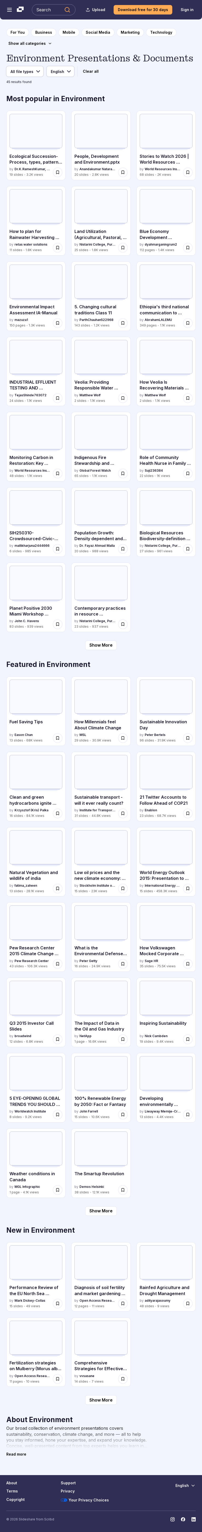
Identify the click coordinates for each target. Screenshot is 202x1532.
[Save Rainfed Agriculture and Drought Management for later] (188, 1303)
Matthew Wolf (89, 395)
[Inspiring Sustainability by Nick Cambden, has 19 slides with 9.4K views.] (166, 1012)
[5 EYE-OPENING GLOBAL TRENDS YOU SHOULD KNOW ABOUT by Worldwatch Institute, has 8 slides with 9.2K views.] (35, 1087)
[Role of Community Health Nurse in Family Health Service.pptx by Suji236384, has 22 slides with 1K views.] (166, 446)
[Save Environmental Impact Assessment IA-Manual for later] (57, 323)
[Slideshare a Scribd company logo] (20, 10)
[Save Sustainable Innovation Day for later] (188, 738)
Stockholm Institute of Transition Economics (97, 885)
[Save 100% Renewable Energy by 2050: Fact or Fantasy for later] (123, 1114)
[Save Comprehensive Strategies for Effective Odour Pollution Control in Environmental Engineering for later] (123, 1379)
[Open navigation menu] (9, 10)
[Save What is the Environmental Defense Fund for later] (123, 964)
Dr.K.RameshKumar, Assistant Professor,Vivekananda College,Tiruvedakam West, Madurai (32, 169)
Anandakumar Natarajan (97, 169)
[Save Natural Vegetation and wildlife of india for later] (57, 888)
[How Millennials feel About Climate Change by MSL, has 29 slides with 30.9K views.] (100, 711)
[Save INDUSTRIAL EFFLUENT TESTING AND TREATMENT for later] (57, 398)
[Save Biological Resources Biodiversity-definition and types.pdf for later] (188, 549)
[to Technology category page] (161, 32)
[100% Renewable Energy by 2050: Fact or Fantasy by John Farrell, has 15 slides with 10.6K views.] (100, 1087)
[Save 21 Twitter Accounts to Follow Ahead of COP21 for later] (188, 813)
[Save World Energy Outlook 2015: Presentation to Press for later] (188, 888)
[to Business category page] (43, 32)
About (11, 1483)
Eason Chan (23, 735)
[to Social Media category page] (98, 32)
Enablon (151, 810)
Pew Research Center (31, 961)
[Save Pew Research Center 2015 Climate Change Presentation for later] (57, 964)
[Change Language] (185, 1485)
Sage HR (151, 961)
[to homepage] (17, 32)
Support (68, 1483)
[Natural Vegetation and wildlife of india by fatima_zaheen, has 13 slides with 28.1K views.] (35, 862)
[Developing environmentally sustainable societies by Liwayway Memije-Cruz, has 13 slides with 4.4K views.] (166, 1087)
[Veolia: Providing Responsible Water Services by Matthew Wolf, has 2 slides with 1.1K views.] (100, 371)
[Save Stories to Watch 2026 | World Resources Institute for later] (188, 172)
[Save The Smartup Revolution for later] (123, 1190)
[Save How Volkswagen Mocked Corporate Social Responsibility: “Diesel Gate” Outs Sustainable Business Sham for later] (188, 964)
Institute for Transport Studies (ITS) (97, 810)
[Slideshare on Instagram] (172, 1519)
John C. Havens (26, 621)
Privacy (68, 1491)
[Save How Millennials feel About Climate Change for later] (123, 738)
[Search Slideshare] (53, 9)
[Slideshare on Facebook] (183, 1519)
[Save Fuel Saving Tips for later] (57, 738)
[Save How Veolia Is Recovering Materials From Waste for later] (188, 398)
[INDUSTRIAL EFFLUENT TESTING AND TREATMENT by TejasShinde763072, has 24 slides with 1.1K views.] (35, 371)
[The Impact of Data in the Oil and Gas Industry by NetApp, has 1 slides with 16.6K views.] (100, 1012)
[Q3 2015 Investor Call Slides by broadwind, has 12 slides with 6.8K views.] (35, 1012)
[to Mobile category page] (68, 32)
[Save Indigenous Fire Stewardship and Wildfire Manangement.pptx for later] (123, 473)
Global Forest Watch (95, 470)
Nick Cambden (156, 1036)
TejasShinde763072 (30, 395)
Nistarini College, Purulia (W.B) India (97, 244)
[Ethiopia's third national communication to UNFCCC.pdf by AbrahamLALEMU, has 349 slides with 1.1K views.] (166, 296)
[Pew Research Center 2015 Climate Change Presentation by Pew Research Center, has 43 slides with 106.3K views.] (35, 937)
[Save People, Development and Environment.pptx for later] (123, 172)
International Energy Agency (163, 885)
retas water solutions (30, 244)
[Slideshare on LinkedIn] (193, 1519)
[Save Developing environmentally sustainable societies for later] (188, 1114)
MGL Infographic (27, 1187)
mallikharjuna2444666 (31, 546)
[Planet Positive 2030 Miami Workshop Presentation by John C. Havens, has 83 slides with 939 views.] (35, 597)
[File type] (24, 71)
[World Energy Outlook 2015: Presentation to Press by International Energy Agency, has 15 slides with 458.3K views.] (166, 862)
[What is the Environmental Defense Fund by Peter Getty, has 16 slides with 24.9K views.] (100, 937)
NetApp (85, 1036)
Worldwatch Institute (30, 1111)
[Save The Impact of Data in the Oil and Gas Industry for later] (123, 1039)
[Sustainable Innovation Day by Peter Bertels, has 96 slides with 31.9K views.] (166, 711)
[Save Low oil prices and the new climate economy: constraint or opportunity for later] (123, 888)
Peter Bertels (155, 735)
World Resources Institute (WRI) (163, 169)
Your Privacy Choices (85, 1500)
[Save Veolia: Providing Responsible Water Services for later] (123, 398)
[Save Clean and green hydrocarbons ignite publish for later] (57, 813)
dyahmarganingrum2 (161, 244)
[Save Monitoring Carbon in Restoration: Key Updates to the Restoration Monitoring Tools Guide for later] (57, 473)
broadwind (22, 1036)
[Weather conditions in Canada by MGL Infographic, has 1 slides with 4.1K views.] (35, 1163)
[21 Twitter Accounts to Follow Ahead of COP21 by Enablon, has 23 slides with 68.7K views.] (166, 786)
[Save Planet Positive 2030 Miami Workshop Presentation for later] (57, 624)
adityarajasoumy (157, 1300)
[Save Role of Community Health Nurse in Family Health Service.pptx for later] (188, 473)
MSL (82, 735)
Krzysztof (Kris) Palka (31, 810)
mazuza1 (21, 320)
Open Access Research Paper (97, 1300)
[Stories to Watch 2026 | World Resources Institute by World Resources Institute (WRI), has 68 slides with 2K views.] (166, 145)
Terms (12, 1491)
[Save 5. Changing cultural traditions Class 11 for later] (123, 323)
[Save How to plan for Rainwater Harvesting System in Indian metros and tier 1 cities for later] (57, 247)
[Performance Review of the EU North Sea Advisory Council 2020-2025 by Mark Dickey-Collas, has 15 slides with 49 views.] (35, 1277)
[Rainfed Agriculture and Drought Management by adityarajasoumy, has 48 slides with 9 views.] (166, 1277)
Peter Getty (88, 961)
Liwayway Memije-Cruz (163, 1111)
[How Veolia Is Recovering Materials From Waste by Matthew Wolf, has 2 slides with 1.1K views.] (166, 371)
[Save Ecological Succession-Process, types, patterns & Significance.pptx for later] (57, 172)
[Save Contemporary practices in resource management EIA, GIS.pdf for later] (123, 624)
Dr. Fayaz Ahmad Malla (97, 546)
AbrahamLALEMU (158, 320)
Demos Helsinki (91, 1187)
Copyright (15, 1499)
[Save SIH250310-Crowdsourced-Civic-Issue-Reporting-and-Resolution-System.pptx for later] (57, 549)
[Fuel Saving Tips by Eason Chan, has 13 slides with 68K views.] (35, 711)
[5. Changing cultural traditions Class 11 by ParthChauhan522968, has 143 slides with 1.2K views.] (100, 296)
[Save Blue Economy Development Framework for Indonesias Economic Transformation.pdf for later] (188, 247)
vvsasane (86, 1376)
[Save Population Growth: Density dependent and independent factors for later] (123, 549)
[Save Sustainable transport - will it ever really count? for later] (123, 813)
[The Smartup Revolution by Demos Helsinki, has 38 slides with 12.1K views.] (100, 1163)
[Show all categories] (30, 43)
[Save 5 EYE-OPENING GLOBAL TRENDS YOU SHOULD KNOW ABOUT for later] (57, 1114)
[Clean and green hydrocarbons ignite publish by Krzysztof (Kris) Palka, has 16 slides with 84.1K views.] (35, 786)
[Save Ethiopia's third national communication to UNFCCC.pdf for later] (188, 323)
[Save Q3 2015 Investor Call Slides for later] (57, 1039)
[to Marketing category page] (130, 32)
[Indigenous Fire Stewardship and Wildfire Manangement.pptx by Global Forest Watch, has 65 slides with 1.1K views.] (100, 446)
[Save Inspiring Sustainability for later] (188, 1039)
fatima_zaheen (25, 885)
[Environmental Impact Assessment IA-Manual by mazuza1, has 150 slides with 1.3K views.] (35, 296)
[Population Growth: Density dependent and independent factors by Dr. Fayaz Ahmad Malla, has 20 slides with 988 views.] (100, 522)
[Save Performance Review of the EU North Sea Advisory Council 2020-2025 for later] (57, 1303)
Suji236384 (154, 470)
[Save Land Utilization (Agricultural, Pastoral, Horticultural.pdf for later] (123, 247)
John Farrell (88, 1111)
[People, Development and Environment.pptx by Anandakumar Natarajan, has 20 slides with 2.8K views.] (100, 145)
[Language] (60, 71)
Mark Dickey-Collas (29, 1300)
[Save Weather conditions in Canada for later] (57, 1190)
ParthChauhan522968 (96, 320)
